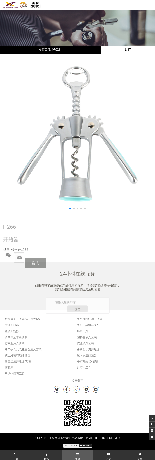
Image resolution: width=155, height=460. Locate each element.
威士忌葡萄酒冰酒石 (17, 355)
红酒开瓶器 (12, 331)
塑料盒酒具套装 (87, 337)
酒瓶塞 (9, 367)
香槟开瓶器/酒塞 (87, 361)
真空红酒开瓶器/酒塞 (18, 361)
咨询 (35, 268)
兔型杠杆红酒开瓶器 (89, 319)
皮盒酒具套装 (85, 343)
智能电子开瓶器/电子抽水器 (22, 319)
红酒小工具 (84, 367)
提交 (77, 314)
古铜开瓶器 (12, 325)
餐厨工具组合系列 (88, 325)
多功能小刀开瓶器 (88, 349)
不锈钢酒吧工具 (15, 373)
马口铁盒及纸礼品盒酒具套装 (23, 349)
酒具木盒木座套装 (16, 337)
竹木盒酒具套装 (15, 343)
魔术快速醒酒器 (87, 355)
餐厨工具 (82, 331)
